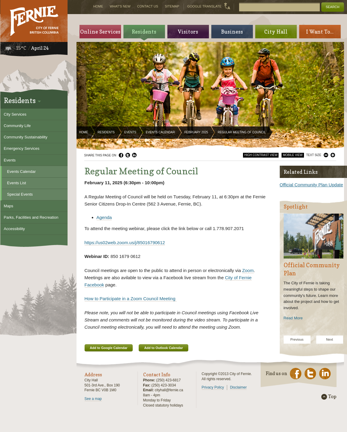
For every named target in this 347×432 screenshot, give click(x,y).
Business (232, 31)
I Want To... (320, 31)
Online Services (100, 31)
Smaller (326, 155)
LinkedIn (134, 155)
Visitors (188, 31)
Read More (293, 318)
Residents (106, 132)
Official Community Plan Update (311, 184)
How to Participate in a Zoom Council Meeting (131, 298)
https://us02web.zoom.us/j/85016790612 (125, 242)
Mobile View (292, 155)
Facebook (121, 155)
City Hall (276, 31)
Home (83, 132)
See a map (93, 399)
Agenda (104, 217)
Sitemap (172, 6)
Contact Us (147, 6)
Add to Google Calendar (109, 348)
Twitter (127, 155)
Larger (333, 155)
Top (332, 396)
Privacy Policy (213, 387)
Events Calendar (160, 132)
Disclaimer (238, 387)
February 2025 (196, 132)
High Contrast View (260, 155)
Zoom (247, 270)
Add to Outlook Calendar (163, 348)
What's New (120, 6)
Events (130, 132)
